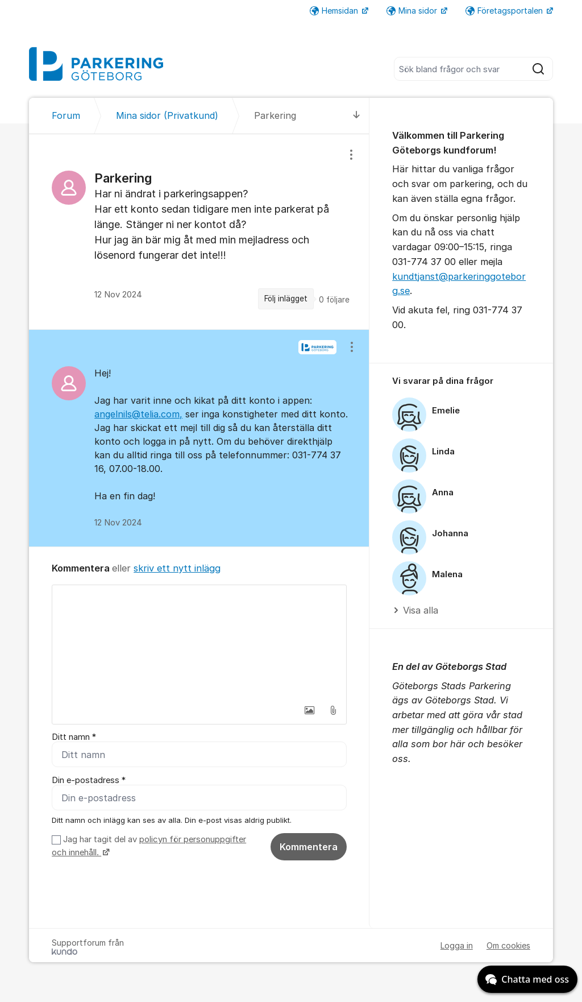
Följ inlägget (285, 298)
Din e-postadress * (89, 780)
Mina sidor (412, 10)
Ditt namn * (74, 737)
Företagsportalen (505, 10)
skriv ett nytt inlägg (177, 568)
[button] (309, 710)
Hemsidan (335, 10)
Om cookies (508, 945)
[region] (199, 231)
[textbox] (199, 642)
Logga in (456, 945)
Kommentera (309, 846)
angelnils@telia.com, (138, 414)
